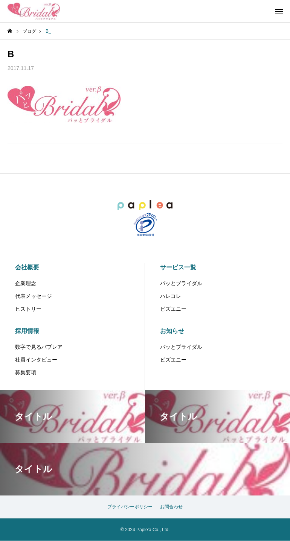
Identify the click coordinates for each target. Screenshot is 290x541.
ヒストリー (28, 309)
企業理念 (25, 283)
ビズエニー (173, 309)
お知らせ (172, 331)
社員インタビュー (36, 360)
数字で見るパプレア (39, 347)
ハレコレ (170, 296)
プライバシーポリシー (130, 506)
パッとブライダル (181, 283)
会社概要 (27, 267)
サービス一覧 (178, 267)
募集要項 (25, 372)
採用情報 (27, 331)
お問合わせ (171, 506)
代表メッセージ (33, 296)
